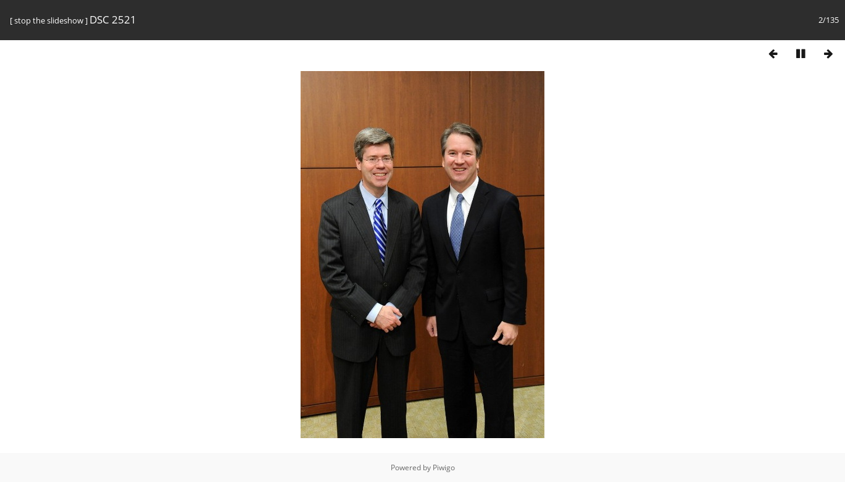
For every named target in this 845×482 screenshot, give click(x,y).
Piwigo (444, 467)
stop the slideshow (48, 20)
